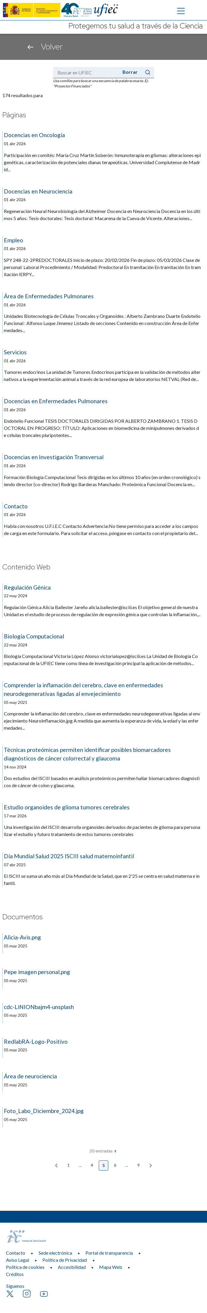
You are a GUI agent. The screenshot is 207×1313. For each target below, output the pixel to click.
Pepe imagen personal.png (37, 971)
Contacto (15, 1263)
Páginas (14, 115)
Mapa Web (110, 1277)
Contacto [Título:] (16, 506)
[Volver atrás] (30, 47)
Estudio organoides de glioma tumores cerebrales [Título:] (67, 807)
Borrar (130, 72)
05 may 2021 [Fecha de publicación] (15, 702)
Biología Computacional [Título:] (34, 636)
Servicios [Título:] (15, 352)
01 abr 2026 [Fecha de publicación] (15, 143)
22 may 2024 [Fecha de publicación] (15, 595)
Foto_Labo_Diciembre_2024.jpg (44, 1110)
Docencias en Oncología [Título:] (34, 135)
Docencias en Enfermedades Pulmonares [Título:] (56, 401)
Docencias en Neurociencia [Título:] (38, 191)
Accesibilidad (72, 1277)
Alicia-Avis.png (22, 937)
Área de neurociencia (30, 1076)
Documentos (22, 917)
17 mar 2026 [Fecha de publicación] (15, 816)
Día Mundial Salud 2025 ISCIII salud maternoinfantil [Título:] (69, 856)
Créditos (15, 1285)
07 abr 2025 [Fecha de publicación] (15, 864)
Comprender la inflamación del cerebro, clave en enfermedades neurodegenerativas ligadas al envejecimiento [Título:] (83, 689)
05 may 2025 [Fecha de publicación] (15, 946)
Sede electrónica (55, 1263)
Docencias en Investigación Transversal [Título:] (54, 457)
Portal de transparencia (109, 1263)
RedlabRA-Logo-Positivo (36, 1041)
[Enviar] (148, 72)
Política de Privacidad (64, 1270)
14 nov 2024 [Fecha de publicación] (15, 767)
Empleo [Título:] (13, 240)
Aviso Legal (17, 1270)
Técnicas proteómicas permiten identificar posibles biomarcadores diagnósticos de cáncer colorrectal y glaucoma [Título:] (87, 754)
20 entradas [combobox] (105, 1151)
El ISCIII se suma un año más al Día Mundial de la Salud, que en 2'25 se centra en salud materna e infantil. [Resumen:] (102, 879)
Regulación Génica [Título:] (27, 587)
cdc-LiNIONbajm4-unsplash (39, 1006)
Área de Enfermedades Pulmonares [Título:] (49, 296)
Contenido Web (26, 567)
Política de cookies (25, 1277)
